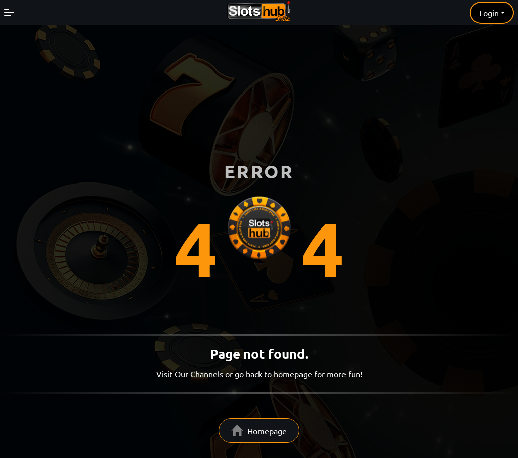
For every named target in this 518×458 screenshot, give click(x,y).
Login (489, 13)
